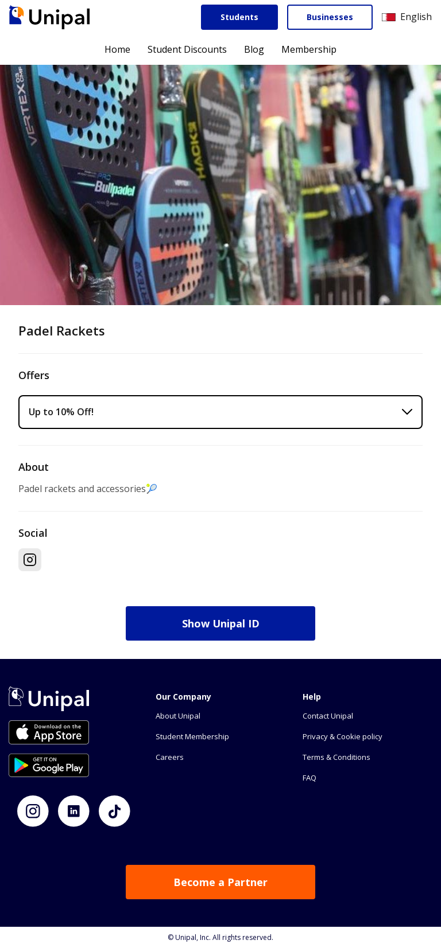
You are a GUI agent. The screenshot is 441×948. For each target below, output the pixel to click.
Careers (170, 757)
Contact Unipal (328, 716)
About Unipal (178, 716)
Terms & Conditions (336, 757)
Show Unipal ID (221, 623)
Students (239, 16)
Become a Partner (220, 882)
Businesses (330, 16)
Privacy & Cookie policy (342, 736)
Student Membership (192, 736)
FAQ (309, 778)
